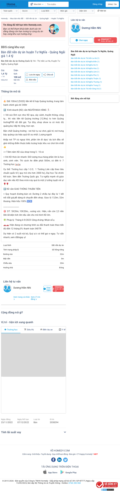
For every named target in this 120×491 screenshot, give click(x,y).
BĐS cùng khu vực (13, 47)
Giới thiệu (36, 454)
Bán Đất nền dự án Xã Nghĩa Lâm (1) (85, 72)
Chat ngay (47, 289)
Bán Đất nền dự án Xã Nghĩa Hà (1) (84, 65)
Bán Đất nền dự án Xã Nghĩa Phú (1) (85, 75)
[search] (66, 4)
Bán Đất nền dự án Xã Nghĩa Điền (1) (85, 62)
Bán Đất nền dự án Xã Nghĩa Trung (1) (85, 85)
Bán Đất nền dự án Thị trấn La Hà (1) (85, 58)
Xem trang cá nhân (21, 298)
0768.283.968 (75, 483)
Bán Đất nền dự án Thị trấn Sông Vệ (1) (86, 89)
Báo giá (72, 454)
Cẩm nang (26, 454)
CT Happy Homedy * (87, 454)
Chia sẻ (48, 75)
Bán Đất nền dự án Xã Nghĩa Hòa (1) (85, 68)
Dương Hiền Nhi (91, 28)
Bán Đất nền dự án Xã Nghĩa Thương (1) (86, 82)
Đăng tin (112, 4)
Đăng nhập (97, 4)
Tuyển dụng (46, 454)
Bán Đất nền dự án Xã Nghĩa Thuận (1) (86, 78)
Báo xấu (31, 79)
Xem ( (35, 298)
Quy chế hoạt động (60, 454)
